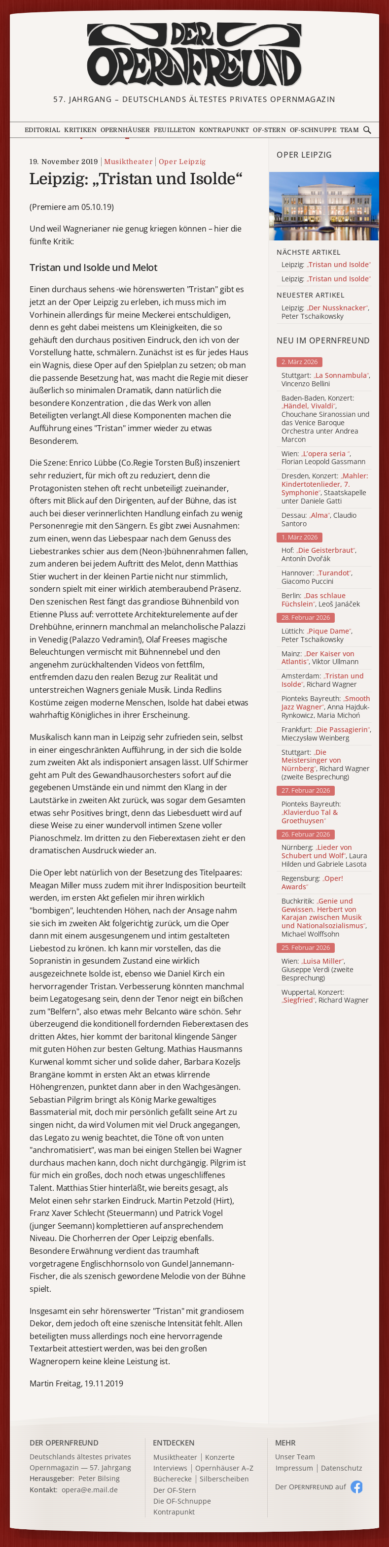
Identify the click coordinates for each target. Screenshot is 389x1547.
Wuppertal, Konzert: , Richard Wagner (325, 996)
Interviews (170, 1468)
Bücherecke (172, 1479)
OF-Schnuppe (313, 130)
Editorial (43, 130)
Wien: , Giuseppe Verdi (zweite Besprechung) (318, 969)
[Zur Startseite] (195, 54)
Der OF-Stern (174, 1490)
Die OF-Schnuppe (182, 1501)
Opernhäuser (125, 130)
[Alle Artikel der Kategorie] (324, 206)
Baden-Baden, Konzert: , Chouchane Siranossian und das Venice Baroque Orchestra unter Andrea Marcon (325, 419)
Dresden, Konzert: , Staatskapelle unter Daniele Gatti (325, 488)
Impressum (294, 1468)
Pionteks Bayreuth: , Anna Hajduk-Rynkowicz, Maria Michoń (326, 707)
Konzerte (220, 1457)
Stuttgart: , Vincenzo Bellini (326, 379)
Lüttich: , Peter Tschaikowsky (317, 635)
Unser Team (295, 1456)
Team (349, 130)
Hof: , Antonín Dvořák (319, 554)
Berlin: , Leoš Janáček (321, 600)
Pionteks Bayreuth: (311, 812)
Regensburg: (312, 882)
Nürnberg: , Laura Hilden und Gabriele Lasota (324, 855)
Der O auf (310, 1486)
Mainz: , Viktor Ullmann (320, 658)
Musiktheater (128, 162)
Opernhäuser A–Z (224, 1468)
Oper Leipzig (182, 162)
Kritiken (80, 130)
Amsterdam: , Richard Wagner (323, 680)
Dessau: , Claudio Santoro (319, 519)
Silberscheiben (224, 1479)
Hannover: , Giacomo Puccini (317, 577)
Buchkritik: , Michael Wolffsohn (324, 918)
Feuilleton (175, 130)
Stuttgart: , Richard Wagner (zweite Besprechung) (326, 764)
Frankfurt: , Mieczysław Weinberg (326, 734)
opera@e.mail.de (90, 1489)
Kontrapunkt (224, 130)
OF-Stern (269, 130)
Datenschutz (341, 1468)
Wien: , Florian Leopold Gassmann (323, 458)
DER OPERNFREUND (64, 1442)
